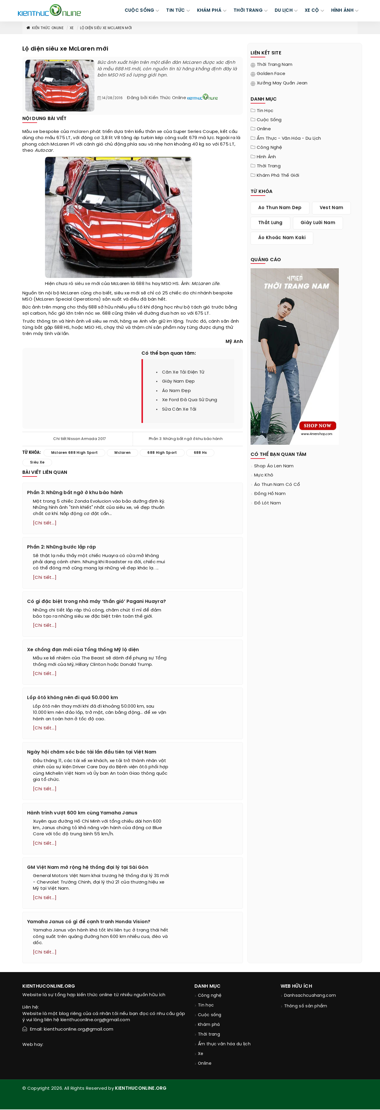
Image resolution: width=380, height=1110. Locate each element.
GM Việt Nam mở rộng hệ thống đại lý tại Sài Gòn (87, 867)
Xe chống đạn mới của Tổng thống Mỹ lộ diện (83, 649)
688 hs (143, 283)
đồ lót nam (267, 503)
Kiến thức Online (45, 28)
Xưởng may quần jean (282, 83)
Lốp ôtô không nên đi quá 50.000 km (72, 698)
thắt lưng (270, 223)
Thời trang (269, 166)
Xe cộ (312, 10)
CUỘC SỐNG (139, 10)
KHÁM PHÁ (209, 10)
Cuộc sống (269, 120)
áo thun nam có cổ (277, 484)
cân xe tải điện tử (183, 372)
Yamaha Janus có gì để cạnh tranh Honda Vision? (89, 922)
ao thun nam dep (280, 208)
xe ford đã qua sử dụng (189, 400)
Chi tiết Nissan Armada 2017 (79, 439)
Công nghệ (269, 147)
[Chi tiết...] (44, 523)
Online (264, 129)
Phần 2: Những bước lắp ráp (61, 547)
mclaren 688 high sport (74, 453)
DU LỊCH (284, 10)
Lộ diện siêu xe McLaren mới (106, 28)
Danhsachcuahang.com (310, 996)
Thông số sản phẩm (305, 1007)
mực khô (263, 475)
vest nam (331, 208)
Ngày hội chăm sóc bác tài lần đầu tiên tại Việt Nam (91, 752)
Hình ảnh (342, 10)
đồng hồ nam (270, 493)
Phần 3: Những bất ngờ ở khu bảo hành (186, 439)
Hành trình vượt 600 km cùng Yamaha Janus (82, 813)
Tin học (265, 111)
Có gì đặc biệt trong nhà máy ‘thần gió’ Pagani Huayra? (96, 601)
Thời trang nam (274, 64)
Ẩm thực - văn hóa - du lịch (289, 138)
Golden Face (271, 73)
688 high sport (162, 453)
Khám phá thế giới (278, 175)
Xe (72, 28)
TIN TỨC (175, 10)
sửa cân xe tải (179, 409)
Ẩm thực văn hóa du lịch (224, 1045)
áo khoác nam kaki (282, 238)
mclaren (79, 131)
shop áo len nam (274, 466)
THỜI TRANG (248, 10)
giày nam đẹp (178, 381)
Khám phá (209, 1025)
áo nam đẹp (176, 391)
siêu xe (82, 283)
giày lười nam (318, 223)
